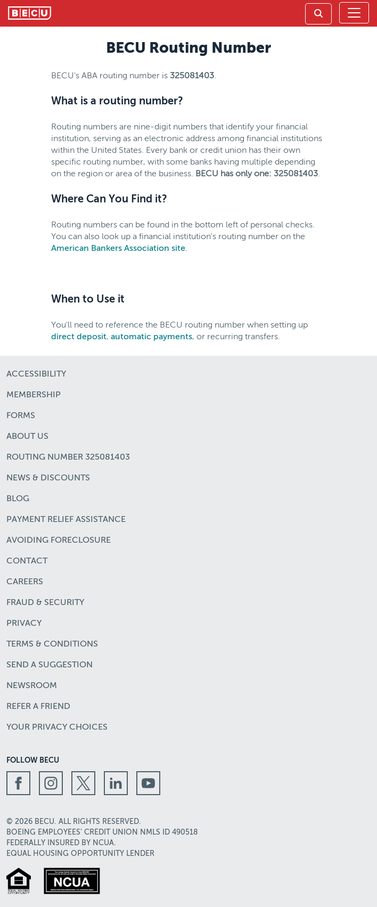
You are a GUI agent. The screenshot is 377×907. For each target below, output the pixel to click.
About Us (27, 436)
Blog (17, 499)
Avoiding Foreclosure (58, 540)
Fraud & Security (45, 603)
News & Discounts (48, 478)
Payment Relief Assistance (66, 520)
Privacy (24, 623)
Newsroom (31, 686)
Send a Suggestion (49, 665)
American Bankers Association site (118, 248)
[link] (318, 13)
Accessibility (36, 374)
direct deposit (78, 337)
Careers (24, 582)
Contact (26, 561)
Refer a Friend (38, 706)
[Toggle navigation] (354, 12)
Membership (33, 395)
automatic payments (151, 337)
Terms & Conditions (52, 644)
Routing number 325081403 (68, 457)
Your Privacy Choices (57, 727)
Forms (20, 416)
